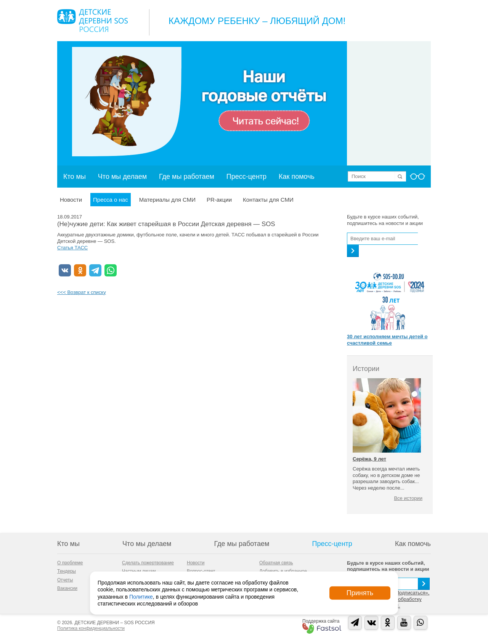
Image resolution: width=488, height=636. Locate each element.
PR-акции (219, 199)
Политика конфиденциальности (91, 628)
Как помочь (297, 176)
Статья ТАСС (72, 248)
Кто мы (74, 176)
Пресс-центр (246, 176)
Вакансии (67, 588)
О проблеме (70, 562)
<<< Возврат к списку (81, 292)
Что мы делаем (122, 176)
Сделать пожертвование (148, 562)
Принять (360, 593)
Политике (141, 596)
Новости (71, 199)
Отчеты (65, 580)
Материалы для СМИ (167, 199)
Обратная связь (276, 562)
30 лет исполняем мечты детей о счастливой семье (387, 340)
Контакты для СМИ (268, 199)
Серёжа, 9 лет (369, 459)
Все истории (408, 498)
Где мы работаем (186, 176)
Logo (92, 20)
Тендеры (66, 571)
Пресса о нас (110, 199)
